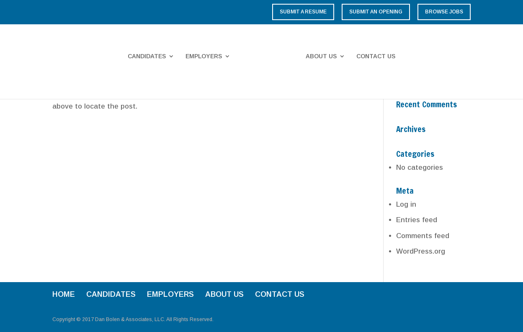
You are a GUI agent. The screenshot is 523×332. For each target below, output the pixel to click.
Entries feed (416, 220)
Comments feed (422, 236)
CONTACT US (375, 56)
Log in (406, 204)
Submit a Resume (303, 12)
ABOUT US (321, 56)
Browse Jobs (444, 12)
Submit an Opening (375, 12)
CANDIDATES (147, 56)
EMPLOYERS (203, 56)
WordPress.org (420, 251)
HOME (63, 294)
